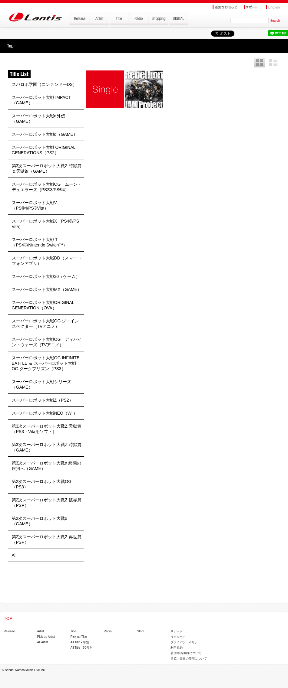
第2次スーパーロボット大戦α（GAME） (40, 521)
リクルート (178, 636)
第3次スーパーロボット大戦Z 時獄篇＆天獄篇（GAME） (46, 168)
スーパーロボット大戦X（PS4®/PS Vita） (45, 224)
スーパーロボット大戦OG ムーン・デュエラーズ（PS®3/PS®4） (47, 187)
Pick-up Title (79, 636)
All (14, 555)
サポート (176, 631)
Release (9, 631)
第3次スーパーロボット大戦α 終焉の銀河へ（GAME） (46, 466)
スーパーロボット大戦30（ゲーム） (46, 276)
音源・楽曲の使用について (188, 658)
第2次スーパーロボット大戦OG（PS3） (42, 484)
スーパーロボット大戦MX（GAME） (46, 289)
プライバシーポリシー (185, 642)
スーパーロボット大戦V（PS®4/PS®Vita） (34, 205)
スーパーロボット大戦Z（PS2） (42, 400)
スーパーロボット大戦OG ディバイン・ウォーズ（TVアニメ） (47, 342)
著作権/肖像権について (186, 653)
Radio (108, 631)
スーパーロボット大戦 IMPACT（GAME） (41, 100)
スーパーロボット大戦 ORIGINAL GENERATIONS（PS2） (43, 150)
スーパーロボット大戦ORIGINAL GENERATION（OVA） (43, 305)
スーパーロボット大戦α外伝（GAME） (38, 118)
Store (140, 631)
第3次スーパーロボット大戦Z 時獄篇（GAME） (46, 447)
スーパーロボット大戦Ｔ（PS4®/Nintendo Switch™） (40, 242)
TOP (10, 46)
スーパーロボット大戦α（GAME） (45, 134)
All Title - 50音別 (81, 647)
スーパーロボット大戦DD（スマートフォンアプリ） (46, 261)
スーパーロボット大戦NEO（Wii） (45, 413)
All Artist (42, 642)
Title (73, 631)
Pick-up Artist (46, 636)
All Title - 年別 (80, 642)
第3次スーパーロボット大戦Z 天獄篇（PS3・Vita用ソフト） (46, 429)
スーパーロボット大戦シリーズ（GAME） (41, 384)
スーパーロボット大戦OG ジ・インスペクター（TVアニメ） (45, 323)
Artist (40, 631)
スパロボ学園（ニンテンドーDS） (44, 84)
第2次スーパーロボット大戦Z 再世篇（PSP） (46, 539)
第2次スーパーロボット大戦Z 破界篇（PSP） (46, 502)
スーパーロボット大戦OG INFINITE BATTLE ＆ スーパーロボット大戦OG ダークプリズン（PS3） (46, 363)
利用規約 (176, 647)
